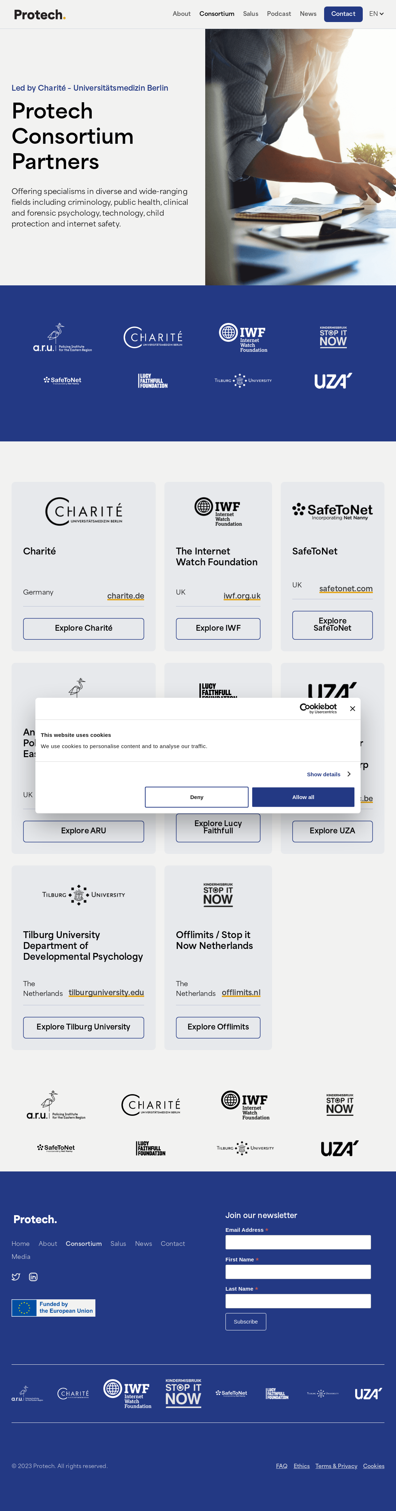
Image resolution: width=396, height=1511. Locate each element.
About (182, 14)
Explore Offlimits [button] (218, 1027)
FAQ (282, 1466)
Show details (324, 774)
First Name (242, 1260)
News (308, 14)
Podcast (279, 14)
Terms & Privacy (336, 1466)
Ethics (302, 1466)
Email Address (246, 1230)
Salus (250, 14)
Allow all (303, 797)
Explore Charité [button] (83, 629)
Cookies (373, 1466)
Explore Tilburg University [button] (83, 1027)
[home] (40, 14)
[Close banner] (352, 708)
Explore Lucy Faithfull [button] (218, 828)
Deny (197, 797)
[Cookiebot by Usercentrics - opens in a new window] (305, 708)
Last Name (241, 1289)
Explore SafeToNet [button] (332, 625)
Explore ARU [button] (84, 831)
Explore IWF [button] (218, 629)
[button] (376, 14)
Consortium (216, 14)
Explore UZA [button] (332, 831)
